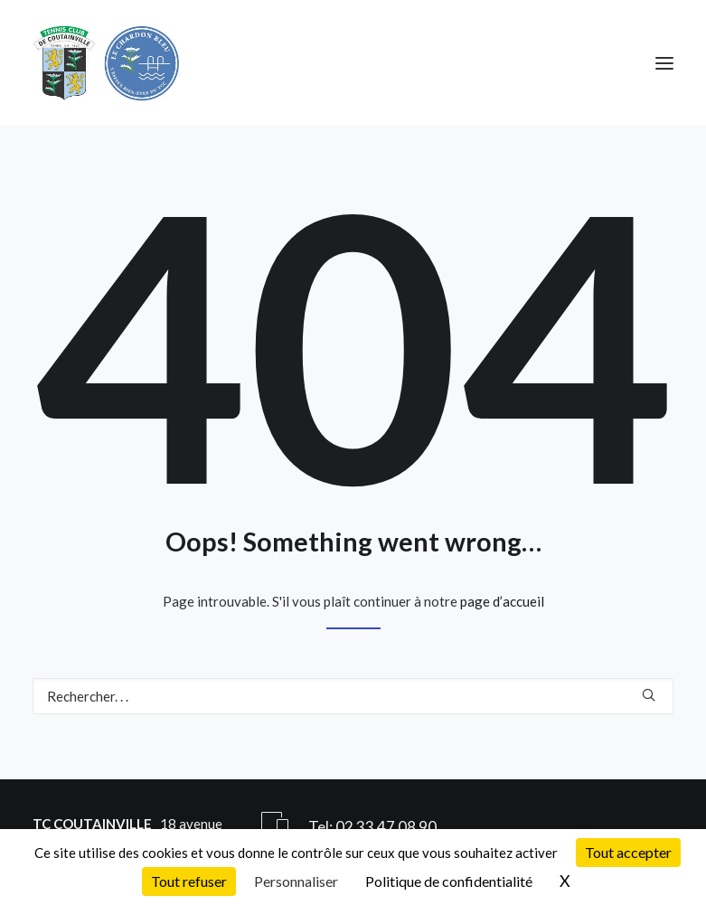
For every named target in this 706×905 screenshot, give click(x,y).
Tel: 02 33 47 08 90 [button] (372, 826)
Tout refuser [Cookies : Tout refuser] (189, 881)
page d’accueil (502, 601)
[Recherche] (353, 696)
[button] (664, 63)
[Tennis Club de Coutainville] (106, 62)
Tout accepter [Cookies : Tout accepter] (628, 852)
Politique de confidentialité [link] (448, 881)
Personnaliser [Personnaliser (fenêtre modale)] (296, 881)
